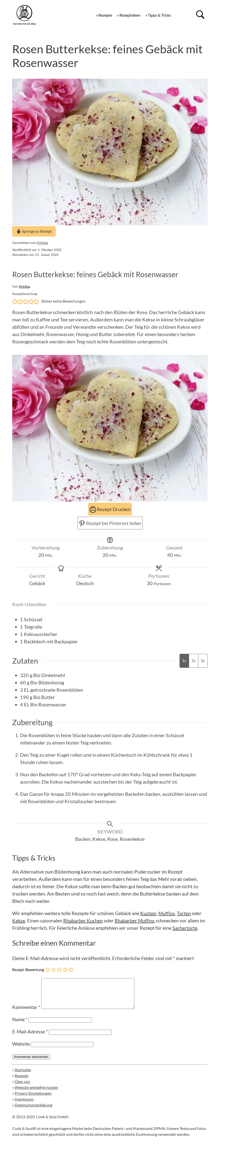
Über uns (22, 1087)
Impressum (24, 1105)
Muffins (166, 913)
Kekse (18, 920)
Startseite (23, 1075)
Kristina (42, 243)
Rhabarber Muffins (135, 920)
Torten (184, 913)
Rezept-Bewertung (28, 969)
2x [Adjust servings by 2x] (194, 661)
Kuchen (148, 913)
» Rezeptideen (128, 15)
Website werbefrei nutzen (36, 1093)
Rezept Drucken (110, 509)
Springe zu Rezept (34, 231)
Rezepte (21, 1081)
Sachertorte (184, 928)
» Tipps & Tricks (158, 15)
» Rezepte (104, 15)
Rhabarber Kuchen (83, 920)
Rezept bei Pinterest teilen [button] (110, 523)
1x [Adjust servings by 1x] (184, 661)
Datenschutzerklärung (33, 1110)
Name (20, 1025)
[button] (15, 301)
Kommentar (26, 1013)
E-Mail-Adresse (30, 1037)
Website (21, 1049)
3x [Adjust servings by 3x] (203, 661)
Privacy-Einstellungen (33, 1099)
